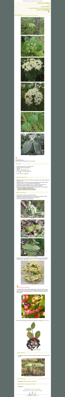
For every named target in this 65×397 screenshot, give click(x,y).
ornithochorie (45, 320)
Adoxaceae (46, 10)
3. (23, 386)
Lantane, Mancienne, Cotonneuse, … (30, 381)
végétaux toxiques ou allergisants (33, 389)
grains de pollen (34, 259)
